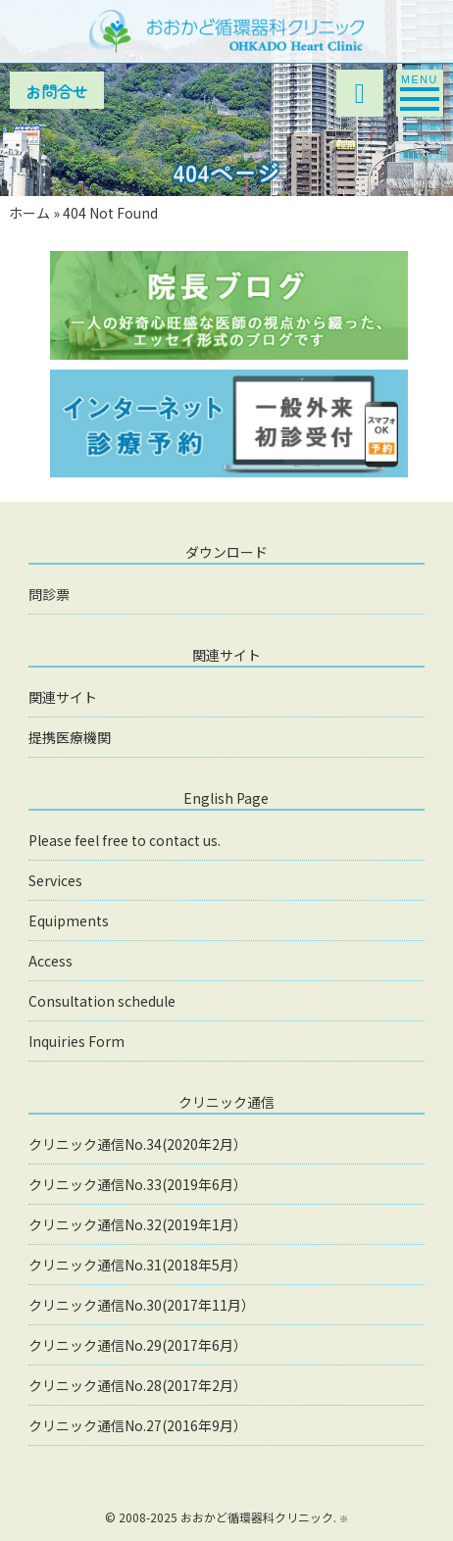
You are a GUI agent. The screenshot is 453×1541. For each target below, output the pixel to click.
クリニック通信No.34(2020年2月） (137, 1144)
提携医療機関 (69, 737)
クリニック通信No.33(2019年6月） (137, 1184)
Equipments (68, 920)
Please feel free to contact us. (124, 840)
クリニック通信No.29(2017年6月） (137, 1345)
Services (55, 880)
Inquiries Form (76, 1041)
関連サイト (62, 697)
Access (50, 960)
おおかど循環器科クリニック (256, 1517)
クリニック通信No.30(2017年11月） (141, 1305)
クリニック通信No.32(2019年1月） (137, 1224)
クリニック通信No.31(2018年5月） (137, 1264)
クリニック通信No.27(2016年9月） (137, 1425)
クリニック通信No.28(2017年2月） (137, 1385)
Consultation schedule (102, 1001)
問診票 (49, 594)
